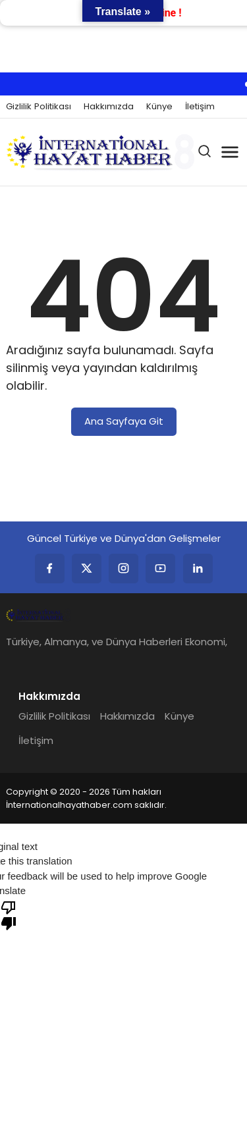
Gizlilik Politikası (38, 107)
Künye (159, 107)
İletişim (200, 107)
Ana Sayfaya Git (123, 421)
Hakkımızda (109, 107)
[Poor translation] (8, 914)
